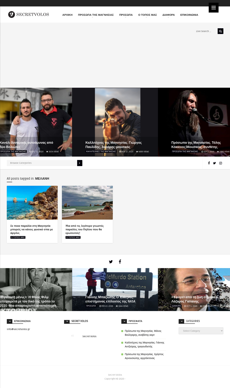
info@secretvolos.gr (18, 329)
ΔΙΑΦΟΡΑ (169, 15)
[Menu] (214, 8)
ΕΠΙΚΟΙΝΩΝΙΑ (189, 14)
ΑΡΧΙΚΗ (67, 14)
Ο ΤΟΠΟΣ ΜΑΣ (147, 15)
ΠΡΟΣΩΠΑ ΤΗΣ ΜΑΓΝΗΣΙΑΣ (96, 15)
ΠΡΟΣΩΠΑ (126, 15)
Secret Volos (79, 321)
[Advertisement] (115, 61)
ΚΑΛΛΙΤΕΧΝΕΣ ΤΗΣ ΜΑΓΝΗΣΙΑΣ (101, 151)
